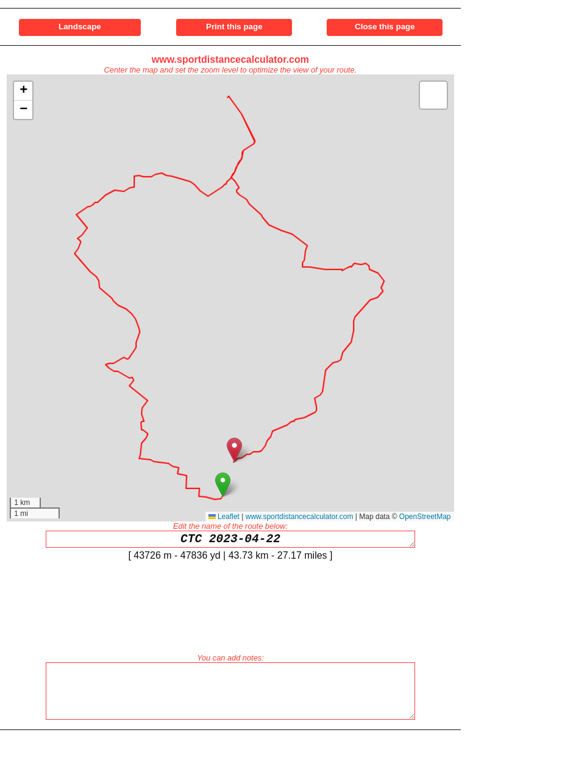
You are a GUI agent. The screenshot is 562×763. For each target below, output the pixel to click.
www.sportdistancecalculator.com (230, 59)
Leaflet (224, 516)
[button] (222, 484)
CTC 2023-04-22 (230, 541)
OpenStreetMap (425, 516)
